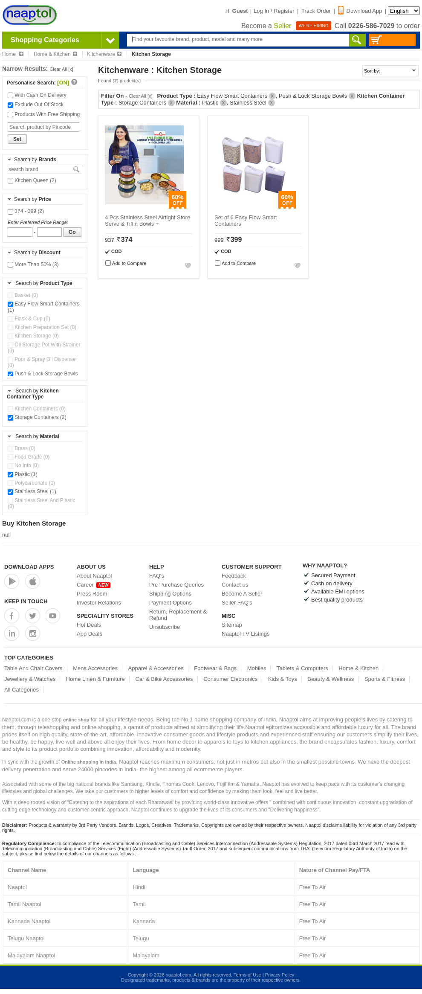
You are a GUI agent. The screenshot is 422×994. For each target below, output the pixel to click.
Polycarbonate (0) (31, 483)
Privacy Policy (279, 974)
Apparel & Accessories (156, 668)
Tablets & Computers (302, 668)
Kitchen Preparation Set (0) (42, 327)
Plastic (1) (23, 474)
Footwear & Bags (215, 668)
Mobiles (256, 668)
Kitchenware (104, 54)
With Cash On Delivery (37, 95)
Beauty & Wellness (330, 679)
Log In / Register (274, 11)
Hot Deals (89, 625)
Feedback (234, 576)
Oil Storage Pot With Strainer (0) (44, 348)
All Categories (21, 689)
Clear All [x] (61, 69)
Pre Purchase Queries (176, 584)
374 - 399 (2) (26, 211)
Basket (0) (23, 295)
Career (93, 584)
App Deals (89, 634)
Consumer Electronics (230, 679)
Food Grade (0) (28, 457)
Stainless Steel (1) (32, 491)
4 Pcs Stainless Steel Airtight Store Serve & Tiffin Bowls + (147, 220)
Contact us (235, 584)
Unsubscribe (164, 627)
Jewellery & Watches (29, 679)
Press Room (92, 593)
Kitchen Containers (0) (37, 409)
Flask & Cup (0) (29, 319)
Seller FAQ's (237, 602)
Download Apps (29, 567)
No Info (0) (23, 465)
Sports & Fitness (384, 679)
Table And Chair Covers (33, 668)
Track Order (316, 11)
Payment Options (170, 602)
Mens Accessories (95, 668)
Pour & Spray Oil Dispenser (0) (42, 362)
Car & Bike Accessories (164, 679)
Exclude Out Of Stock (36, 105)
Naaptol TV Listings (246, 634)
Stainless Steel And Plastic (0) (41, 503)
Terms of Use (247, 974)
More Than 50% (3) (33, 264)
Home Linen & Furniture (95, 679)
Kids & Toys (282, 679)
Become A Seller (242, 593)
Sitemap (232, 625)
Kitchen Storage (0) (33, 336)
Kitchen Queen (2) (32, 180)
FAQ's (156, 576)
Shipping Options (170, 593)
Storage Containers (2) (37, 417)
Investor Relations (99, 602)
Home (12, 54)
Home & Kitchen (55, 54)
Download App (360, 11)
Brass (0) (21, 448)
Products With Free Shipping (44, 114)
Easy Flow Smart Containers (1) (43, 307)
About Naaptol (94, 576)
